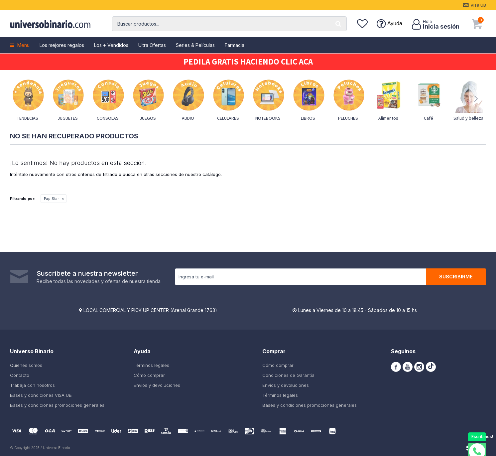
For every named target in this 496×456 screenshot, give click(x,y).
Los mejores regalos (62, 45)
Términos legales (151, 365)
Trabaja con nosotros (32, 385)
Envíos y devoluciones (157, 385)
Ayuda (394, 23)
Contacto (19, 375)
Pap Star (51, 198)
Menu (23, 45)
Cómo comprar (149, 375)
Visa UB (478, 5)
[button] (338, 23)
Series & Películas (195, 45)
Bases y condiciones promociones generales (57, 405)
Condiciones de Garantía (288, 375)
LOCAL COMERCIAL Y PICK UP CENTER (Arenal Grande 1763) (150, 310)
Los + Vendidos (111, 45)
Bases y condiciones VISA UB (41, 395)
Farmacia (234, 45)
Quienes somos (26, 365)
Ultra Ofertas (152, 45)
